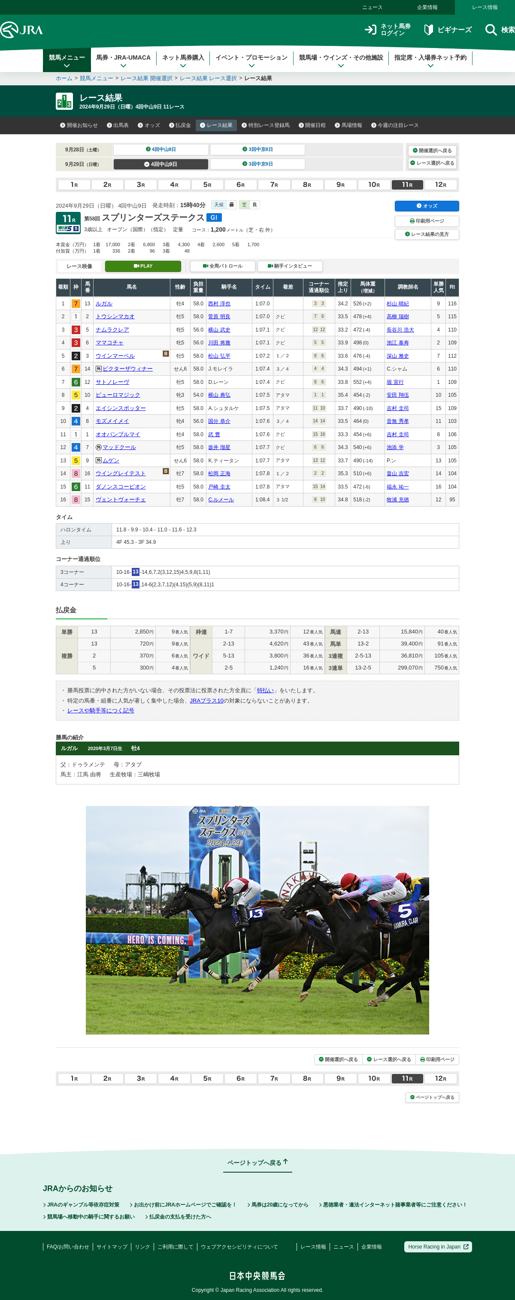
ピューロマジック (118, 395)
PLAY (143, 265)
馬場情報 (348, 125)
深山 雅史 (398, 356)
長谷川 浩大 (400, 330)
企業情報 (427, 7)
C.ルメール (221, 500)
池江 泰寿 (398, 343)
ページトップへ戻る (432, 1097)
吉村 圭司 (398, 408)
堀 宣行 (395, 382)
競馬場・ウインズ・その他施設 (341, 61)
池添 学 (395, 447)
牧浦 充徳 (398, 500)
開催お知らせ (79, 125)
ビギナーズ (447, 29)
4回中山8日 (161, 149)
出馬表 (118, 125)
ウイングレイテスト (121, 473)
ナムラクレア (112, 329)
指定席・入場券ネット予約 (430, 61)
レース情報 (485, 7)
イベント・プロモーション (251, 61)
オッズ (149, 125)
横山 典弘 (219, 395)
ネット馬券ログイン (388, 30)
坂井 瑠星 (219, 447)
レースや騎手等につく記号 (100, 710)
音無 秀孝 (398, 421)
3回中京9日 (257, 163)
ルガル (104, 303)
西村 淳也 (219, 304)
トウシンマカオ (115, 316)
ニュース (372, 7)
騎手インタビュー (290, 265)
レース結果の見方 (427, 234)
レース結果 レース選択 (208, 78)
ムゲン (111, 460)
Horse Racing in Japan (438, 1247)
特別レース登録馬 (266, 125)
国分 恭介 (219, 421)
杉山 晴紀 (398, 304)
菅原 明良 (219, 317)
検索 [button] (500, 30)
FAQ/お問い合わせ (68, 1247)
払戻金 (180, 125)
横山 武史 (219, 330)
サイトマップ (112, 1247)
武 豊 (214, 434)
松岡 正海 (219, 474)
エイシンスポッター (121, 408)
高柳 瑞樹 (398, 317)
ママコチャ (110, 342)
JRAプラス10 (207, 700)
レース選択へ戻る (432, 163)
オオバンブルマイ (118, 434)
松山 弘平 (219, 356)
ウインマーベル (115, 356)
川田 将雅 (219, 343)
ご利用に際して (176, 1247)
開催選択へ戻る (432, 150)
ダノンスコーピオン (121, 486)
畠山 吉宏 (398, 474)
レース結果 (216, 125)
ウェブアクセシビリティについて (239, 1247)
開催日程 (312, 125)
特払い (265, 690)
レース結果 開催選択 (147, 78)
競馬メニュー (67, 61)
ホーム (64, 78)
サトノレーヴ (112, 382)
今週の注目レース (395, 125)
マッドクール (119, 447)
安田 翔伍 (398, 395)
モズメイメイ (112, 421)
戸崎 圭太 (219, 487)
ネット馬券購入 (183, 61)
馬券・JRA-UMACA (123, 61)
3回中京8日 (257, 149)
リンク (142, 1247)
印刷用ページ (427, 220)
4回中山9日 (160, 164)
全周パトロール (222, 265)
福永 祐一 (398, 487)
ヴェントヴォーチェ (121, 499)
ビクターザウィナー (128, 368)
